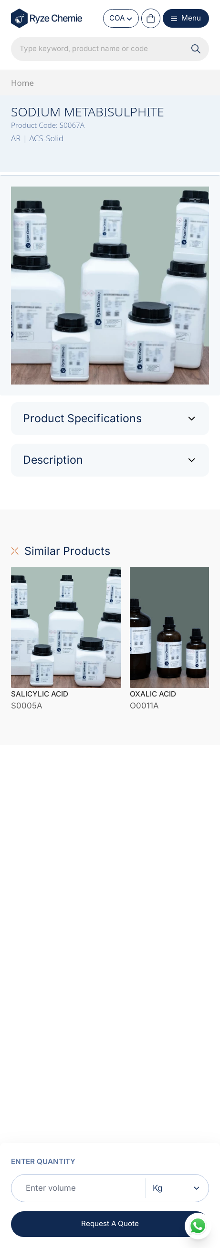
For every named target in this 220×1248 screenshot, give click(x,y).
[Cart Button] (150, 18)
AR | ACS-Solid (37, 138)
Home (22, 82)
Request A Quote (110, 1223)
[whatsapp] (198, 1226)
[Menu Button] (186, 18)
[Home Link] (47, 18)
